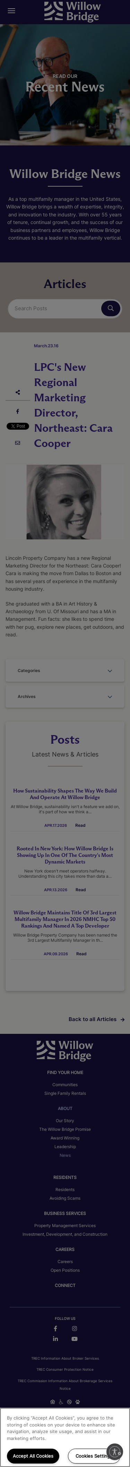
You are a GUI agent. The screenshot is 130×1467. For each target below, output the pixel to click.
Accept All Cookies (33, 1456)
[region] (65, 1437)
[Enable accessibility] (114, 1451)
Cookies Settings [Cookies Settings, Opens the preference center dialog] (94, 1456)
